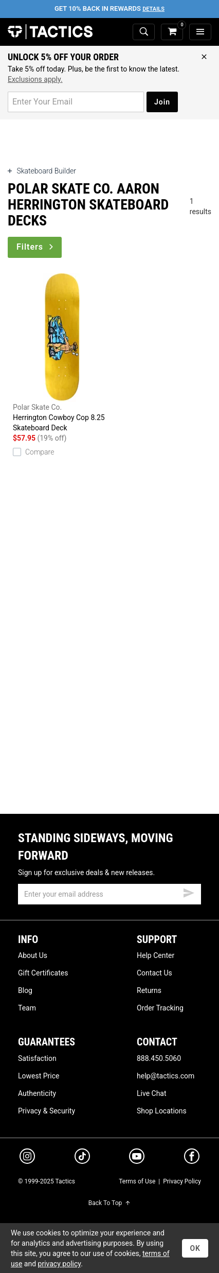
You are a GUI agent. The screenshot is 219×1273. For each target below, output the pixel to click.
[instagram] (27, 1157)
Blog (25, 990)
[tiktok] (82, 1157)
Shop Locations (162, 1111)
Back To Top (109, 1203)
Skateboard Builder (42, 171)
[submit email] (188, 891)
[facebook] (191, 1158)
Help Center (155, 955)
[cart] (172, 32)
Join (162, 102)
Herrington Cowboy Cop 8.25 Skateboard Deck (61, 352)
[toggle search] (144, 32)
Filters (35, 247)
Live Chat (152, 1093)
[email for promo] (76, 102)
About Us (32, 955)
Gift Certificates (43, 973)
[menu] (200, 32)
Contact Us (154, 973)
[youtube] (136, 1158)
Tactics (50, 32)
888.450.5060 (159, 1058)
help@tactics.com (165, 1076)
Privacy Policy (182, 1181)
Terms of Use (137, 1181)
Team (27, 1008)
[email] (109, 894)
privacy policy (59, 1264)
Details (153, 9)
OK (195, 1248)
